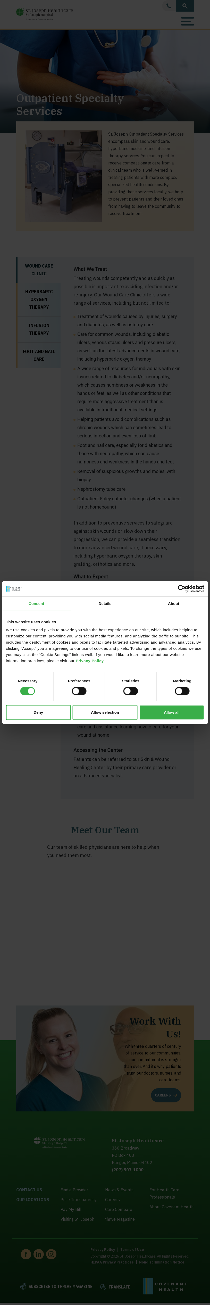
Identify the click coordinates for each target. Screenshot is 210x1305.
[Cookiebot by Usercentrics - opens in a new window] (181, 589)
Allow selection (105, 712)
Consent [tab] (36, 603)
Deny (38, 712)
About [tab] (173, 603)
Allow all (172, 712)
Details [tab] (105, 603)
